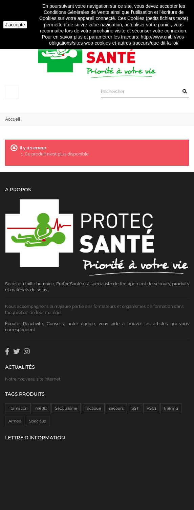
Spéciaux (37, 421)
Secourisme (66, 408)
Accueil (12, 119)
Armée (14, 421)
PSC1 (151, 408)
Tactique (93, 408)
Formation (17, 408)
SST (135, 408)
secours (116, 408)
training (171, 408)
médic (41, 408)
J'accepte (15, 24)
